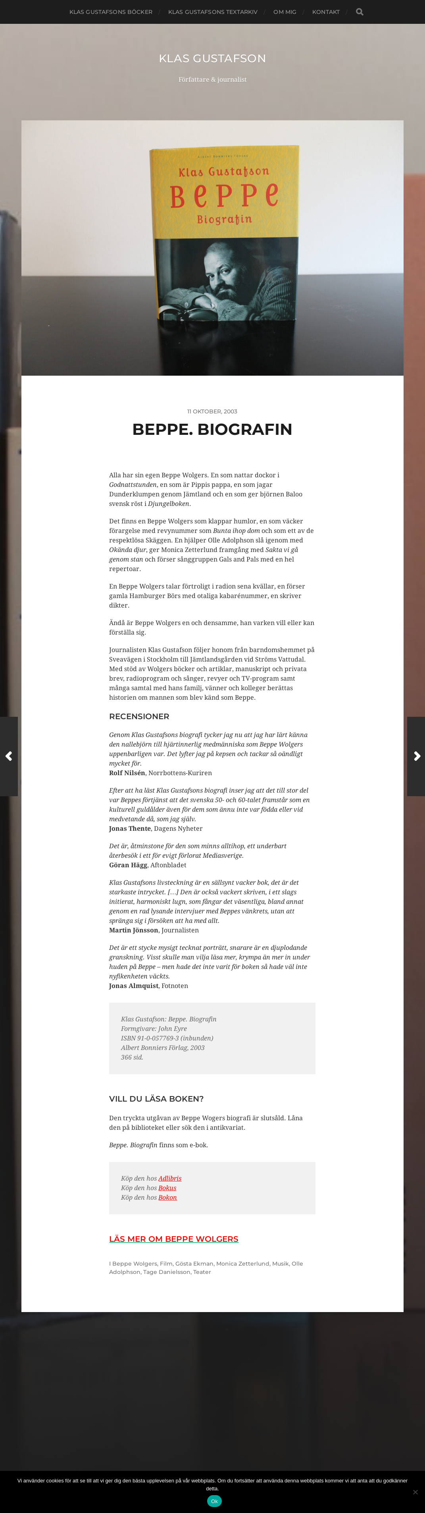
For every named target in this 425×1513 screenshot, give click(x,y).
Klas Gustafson (213, 58)
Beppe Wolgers (134, 1263)
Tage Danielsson (166, 1272)
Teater (202, 1272)
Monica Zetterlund (242, 1263)
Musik (280, 1263)
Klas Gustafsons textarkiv (213, 11)
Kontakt (326, 11)
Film (166, 1263)
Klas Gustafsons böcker (110, 11)
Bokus (167, 1188)
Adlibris (169, 1178)
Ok (214, 1501)
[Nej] (415, 1492)
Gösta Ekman (194, 1263)
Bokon (167, 1197)
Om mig (284, 11)
